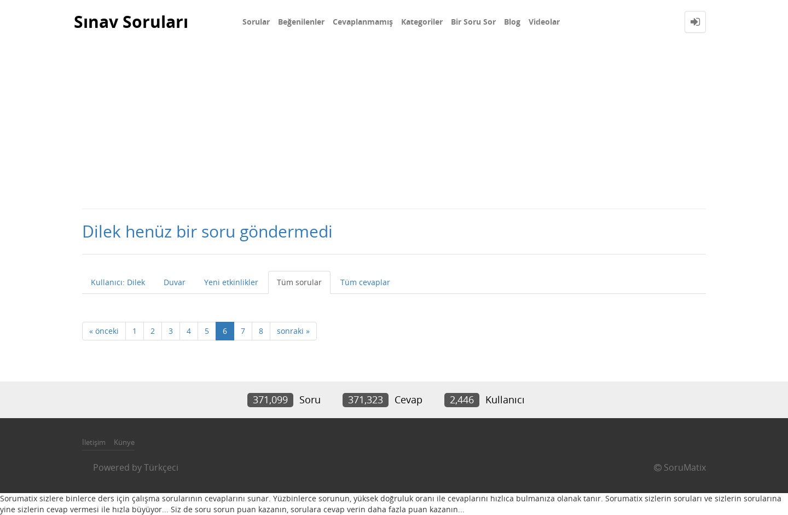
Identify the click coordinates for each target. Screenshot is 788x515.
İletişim (94, 442)
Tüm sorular (299, 282)
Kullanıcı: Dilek (118, 282)
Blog (512, 21)
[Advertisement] (394, 125)
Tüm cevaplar (365, 282)
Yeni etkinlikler (231, 282)
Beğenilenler (301, 21)
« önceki (104, 331)
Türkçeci (161, 467)
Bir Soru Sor (473, 21)
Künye (124, 442)
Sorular (256, 21)
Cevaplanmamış (363, 21)
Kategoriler (422, 21)
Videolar (544, 21)
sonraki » (293, 331)
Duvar (175, 282)
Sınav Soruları (131, 21)
